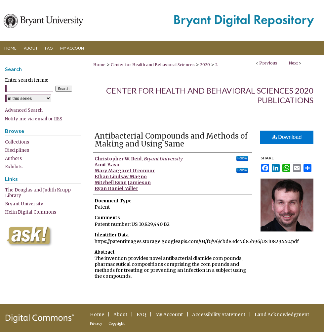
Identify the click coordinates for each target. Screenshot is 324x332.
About (120, 314)
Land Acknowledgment (282, 314)
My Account (169, 314)
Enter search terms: (26, 80)
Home (99, 64)
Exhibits (13, 167)
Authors (13, 158)
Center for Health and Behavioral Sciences (153, 64)
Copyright (116, 323)
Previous (268, 63)
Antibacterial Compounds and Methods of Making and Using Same (171, 139)
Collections (17, 142)
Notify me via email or (33, 119)
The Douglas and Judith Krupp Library (38, 192)
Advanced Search (24, 110)
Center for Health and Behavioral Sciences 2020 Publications (209, 95)
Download (287, 137)
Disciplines (17, 150)
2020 (205, 64)
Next (293, 63)
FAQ (141, 314)
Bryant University (24, 204)
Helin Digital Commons (30, 212)
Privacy (96, 323)
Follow (242, 158)
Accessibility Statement (218, 314)
